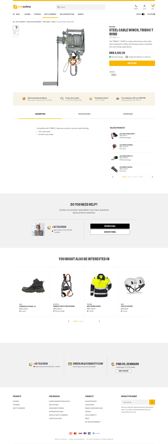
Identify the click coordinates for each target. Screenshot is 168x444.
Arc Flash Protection (67, 14)
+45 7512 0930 (60, 227)
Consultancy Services (56, 408)
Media (87, 419)
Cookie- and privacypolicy (77, 439)
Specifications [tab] (84, 114)
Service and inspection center (59, 401)
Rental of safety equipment (58, 415)
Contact (88, 412)
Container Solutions (56, 412)
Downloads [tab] (113, 114)
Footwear (37, 14)
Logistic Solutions (55, 419)
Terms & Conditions (61, 439)
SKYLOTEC (112, 27)
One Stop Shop (54, 405)
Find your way (126, 371)
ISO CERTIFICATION (90, 401)
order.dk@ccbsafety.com (88, 364)
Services (81, 14)
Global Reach (89, 405)
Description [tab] (55, 114)
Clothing (27, 14)
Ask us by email (110, 232)
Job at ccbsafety (91, 415)
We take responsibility (93, 422)
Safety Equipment (50, 14)
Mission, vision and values (94, 408)
